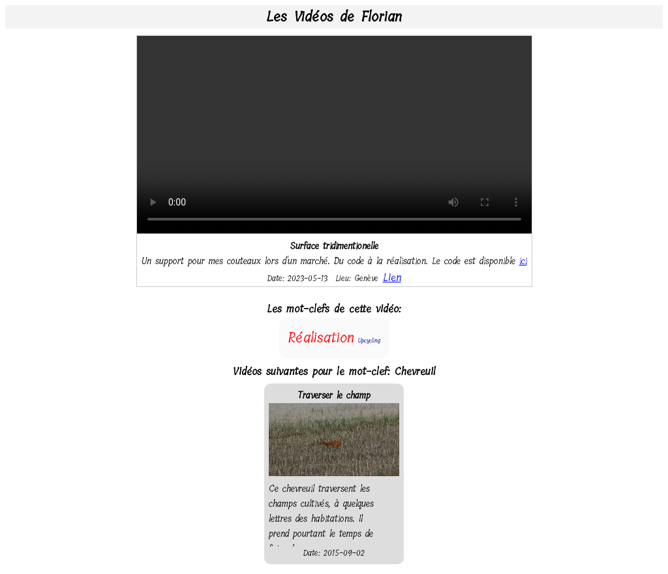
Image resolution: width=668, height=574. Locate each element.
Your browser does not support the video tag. (334, 135)
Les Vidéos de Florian (334, 17)
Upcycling (369, 340)
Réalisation (321, 338)
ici (523, 261)
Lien (392, 277)
